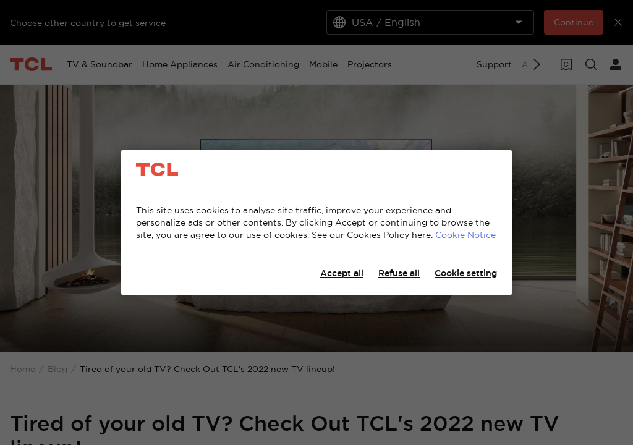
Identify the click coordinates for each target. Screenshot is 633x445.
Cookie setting (466, 273)
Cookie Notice (465, 234)
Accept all (341, 273)
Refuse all (399, 273)
